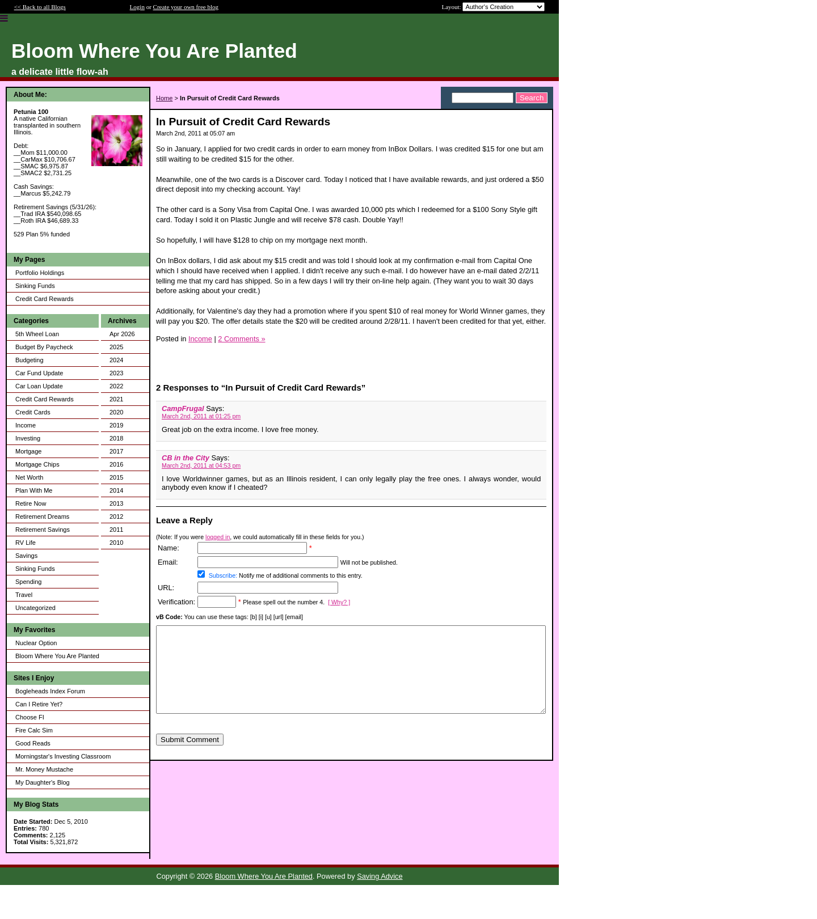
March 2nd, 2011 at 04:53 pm (201, 465)
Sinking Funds (35, 285)
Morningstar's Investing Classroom (63, 756)
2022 (116, 386)
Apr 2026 (122, 334)
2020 (116, 412)
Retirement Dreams (42, 516)
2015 (116, 477)
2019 (116, 425)
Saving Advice (379, 876)
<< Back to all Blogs (40, 6)
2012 (116, 516)
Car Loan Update (39, 386)
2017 (116, 451)
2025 (116, 347)
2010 (116, 542)
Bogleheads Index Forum (50, 691)
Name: (168, 548)
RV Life (25, 542)
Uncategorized (35, 607)
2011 (116, 529)
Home (164, 98)
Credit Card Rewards (44, 298)
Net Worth (29, 477)
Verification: (176, 602)
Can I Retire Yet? (38, 704)
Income (25, 425)
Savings (26, 555)
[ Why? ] (339, 602)
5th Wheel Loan (37, 334)
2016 (116, 464)
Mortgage (28, 451)
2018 (116, 438)
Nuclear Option (36, 643)
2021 (116, 399)
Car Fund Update (39, 373)
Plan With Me (33, 490)
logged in (217, 536)
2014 (116, 490)
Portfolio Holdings (39, 272)
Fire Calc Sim (34, 730)
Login (137, 6)
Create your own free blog (185, 6)
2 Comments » (241, 338)
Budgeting (29, 360)
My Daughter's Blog (42, 782)
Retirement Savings (42, 529)
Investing (27, 438)
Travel (23, 594)
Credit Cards (32, 412)
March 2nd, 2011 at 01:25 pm (201, 416)
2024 (116, 360)
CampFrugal (183, 408)
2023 (116, 373)
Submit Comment (190, 756)
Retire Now (30, 503)
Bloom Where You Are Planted (57, 656)
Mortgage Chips (37, 464)
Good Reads (32, 743)
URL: (166, 587)
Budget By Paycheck (44, 347)
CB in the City (185, 458)
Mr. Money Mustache (44, 769)
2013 (116, 503)
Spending (28, 581)
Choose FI (29, 717)
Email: (168, 562)
